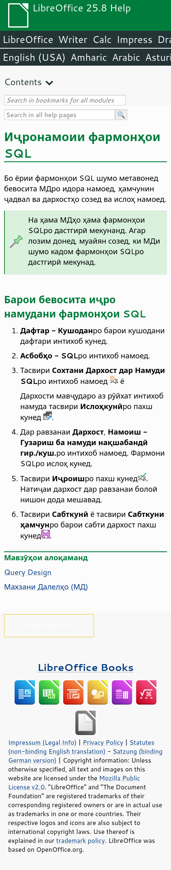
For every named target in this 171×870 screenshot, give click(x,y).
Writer (72, 39)
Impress (135, 39)
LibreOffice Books (85, 667)
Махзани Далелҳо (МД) (46, 586)
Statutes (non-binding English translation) (81, 747)
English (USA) (34, 57)
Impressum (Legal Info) (42, 742)
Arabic (126, 57)
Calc (102, 39)
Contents (23, 81)
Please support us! (49, 624)
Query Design (27, 572)
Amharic (89, 57)
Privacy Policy (103, 742)
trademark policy (80, 840)
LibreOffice (27, 39)
